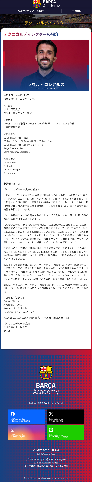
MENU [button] (76, 11)
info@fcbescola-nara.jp (47, 462)
